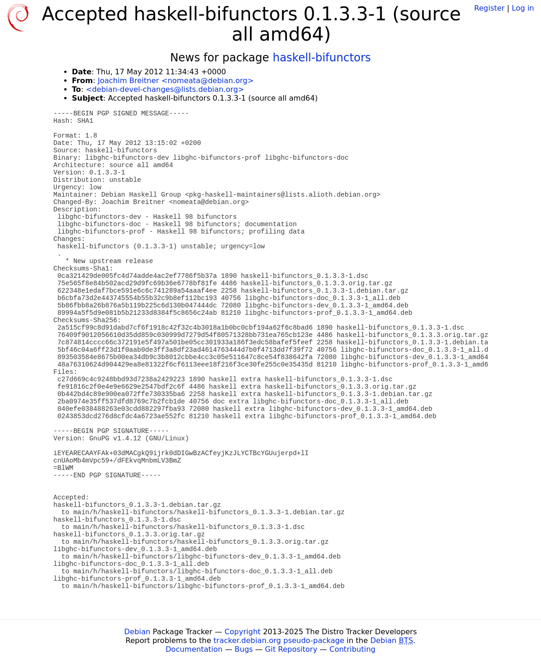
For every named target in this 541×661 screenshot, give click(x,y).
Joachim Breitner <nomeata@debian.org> (175, 80)
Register (489, 8)
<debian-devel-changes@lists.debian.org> (165, 89)
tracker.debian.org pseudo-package (278, 640)
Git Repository (291, 649)
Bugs (244, 649)
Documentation (193, 649)
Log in (523, 8)
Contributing (352, 649)
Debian (137, 631)
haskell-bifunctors (322, 57)
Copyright (243, 631)
